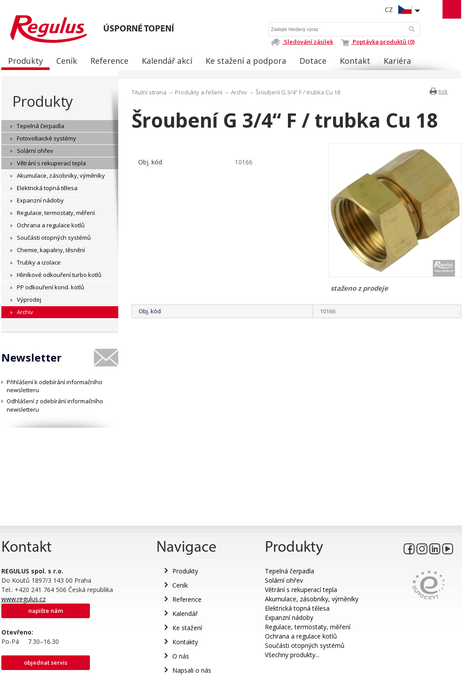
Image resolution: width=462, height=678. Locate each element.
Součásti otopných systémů (305, 645)
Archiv (239, 92)
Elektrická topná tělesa (297, 608)
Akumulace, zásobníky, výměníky (311, 599)
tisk (443, 91)
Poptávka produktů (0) (378, 42)
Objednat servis (45, 662)
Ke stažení (187, 627)
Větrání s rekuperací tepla (301, 589)
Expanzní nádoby (289, 617)
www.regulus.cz (23, 599)
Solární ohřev (284, 580)
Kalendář (185, 613)
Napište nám (45, 611)
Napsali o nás (191, 670)
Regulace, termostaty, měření (307, 627)
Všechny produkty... (292, 655)
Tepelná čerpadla (289, 571)
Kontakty (185, 642)
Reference (187, 599)
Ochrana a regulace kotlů (301, 636)
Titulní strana (149, 92)
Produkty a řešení (198, 92)
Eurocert (428, 585)
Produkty (42, 101)
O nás (180, 656)
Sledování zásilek (302, 42)
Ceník (180, 585)
